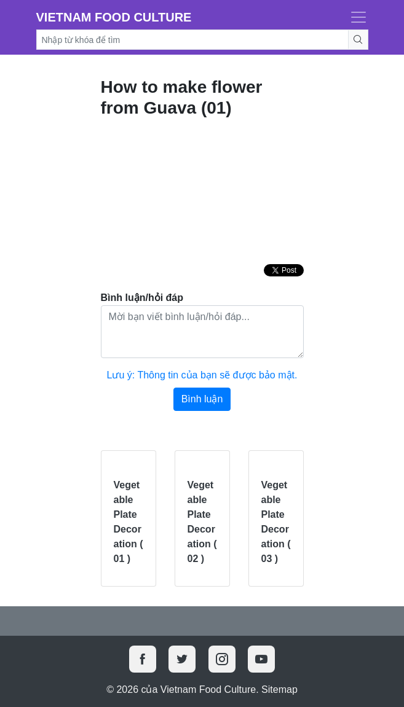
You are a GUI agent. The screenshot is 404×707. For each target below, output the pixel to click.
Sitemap (279, 689)
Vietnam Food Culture (114, 17)
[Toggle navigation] (354, 17)
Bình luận (202, 399)
